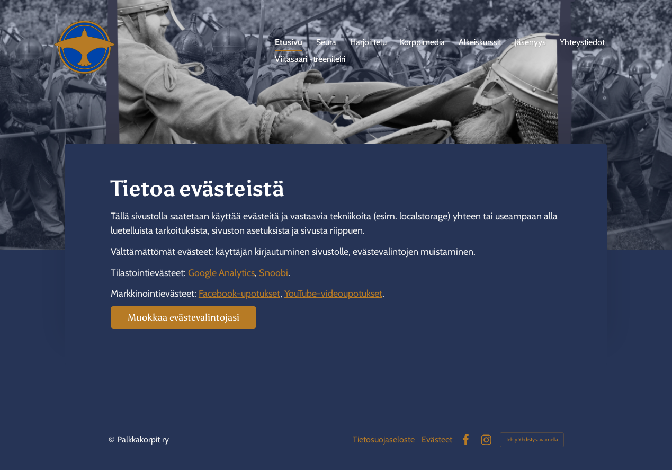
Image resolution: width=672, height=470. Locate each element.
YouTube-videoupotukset (333, 293)
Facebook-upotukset (239, 293)
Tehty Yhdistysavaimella (532, 439)
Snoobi (273, 273)
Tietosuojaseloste (384, 440)
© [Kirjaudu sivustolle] (113, 439)
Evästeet (437, 440)
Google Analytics (221, 273)
